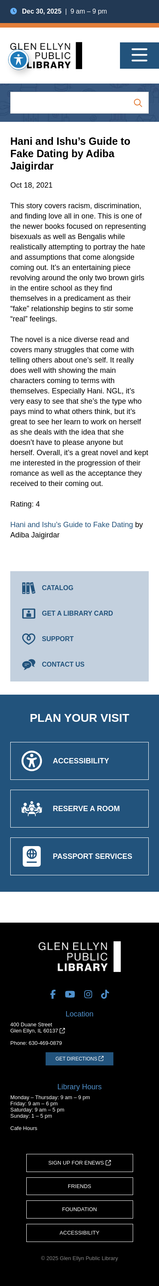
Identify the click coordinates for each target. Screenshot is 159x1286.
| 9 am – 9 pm (58, 11)
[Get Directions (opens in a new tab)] (79, 1058)
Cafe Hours (23, 1128)
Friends (79, 1186)
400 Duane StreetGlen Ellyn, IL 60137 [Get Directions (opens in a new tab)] (37, 1027)
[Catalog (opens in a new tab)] (79, 588)
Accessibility (79, 1233)
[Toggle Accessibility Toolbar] (18, 60)
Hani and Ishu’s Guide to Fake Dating (71, 525)
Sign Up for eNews (79, 1163)
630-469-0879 (45, 1043)
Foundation (79, 1209)
